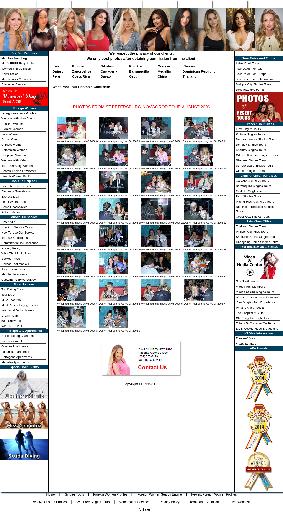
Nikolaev (107, 66)
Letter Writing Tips (13, 201)
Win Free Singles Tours (93, 502)
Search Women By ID (16, 176)
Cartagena (108, 71)
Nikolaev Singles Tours (251, 160)
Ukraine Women (12, 129)
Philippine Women (13, 155)
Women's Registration (16, 68)
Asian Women (10, 139)
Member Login (265, 4)
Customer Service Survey (18, 279)
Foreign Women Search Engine (159, 494)
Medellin (164, 71)
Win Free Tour (230, 4)
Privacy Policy (10, 248)
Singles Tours (53, 4)
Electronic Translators (16, 191)
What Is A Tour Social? (251, 307)
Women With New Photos (18, 118)
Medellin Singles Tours (251, 191)
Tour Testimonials (13, 269)
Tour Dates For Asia (249, 68)
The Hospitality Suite (250, 313)
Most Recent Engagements (19, 305)
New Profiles (159, 4)
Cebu (133, 76)
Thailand (190, 76)
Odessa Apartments (14, 346)
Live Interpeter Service (16, 186)
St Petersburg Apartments (18, 336)
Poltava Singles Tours (250, 134)
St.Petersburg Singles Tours (254, 165)
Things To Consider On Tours (255, 323)
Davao (105, 76)
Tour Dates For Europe (251, 74)
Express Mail (10, 196)
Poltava (78, 66)
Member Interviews (14, 274)
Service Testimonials (15, 264)
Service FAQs (10, 258)
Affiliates (145, 509)
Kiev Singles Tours (248, 129)
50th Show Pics (11, 321)
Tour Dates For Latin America (255, 79)
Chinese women (12, 144)
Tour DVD (8, 294)
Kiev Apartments (12, 341)
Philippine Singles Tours (252, 231)
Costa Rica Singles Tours (253, 216)
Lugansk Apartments (15, 351)
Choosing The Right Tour (252, 318)
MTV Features (11, 300)
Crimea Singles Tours (250, 171)
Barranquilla (139, 71)
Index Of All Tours (248, 63)
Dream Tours (10, 315)
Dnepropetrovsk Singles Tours (256, 139)
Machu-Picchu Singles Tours (255, 201)
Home (18, 4)
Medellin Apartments (15, 362)
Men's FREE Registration (18, 63)
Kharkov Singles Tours (251, 150)
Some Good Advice (14, 207)
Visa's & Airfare (246, 343)
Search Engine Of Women (19, 171)
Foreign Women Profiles (89, 4)
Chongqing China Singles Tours (257, 242)
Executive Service (13, 84)
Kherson (189, 66)
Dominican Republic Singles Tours (255, 209)
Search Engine (124, 4)
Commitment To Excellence (19, 243)
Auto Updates (10, 212)
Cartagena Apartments (16, 357)
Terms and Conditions (205, 502)
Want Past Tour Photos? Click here (81, 87)
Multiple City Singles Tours (253, 84)
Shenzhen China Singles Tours (256, 237)
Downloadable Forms (250, 89)
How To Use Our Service (18, 232)
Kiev (56, 66)
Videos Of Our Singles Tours (255, 292)
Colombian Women (14, 150)
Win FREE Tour (11, 326)
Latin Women (10, 134)
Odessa (163, 66)
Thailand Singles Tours (251, 226)
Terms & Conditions (14, 237)
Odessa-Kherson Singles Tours (257, 155)
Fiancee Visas (245, 338)
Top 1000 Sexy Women (17, 166)
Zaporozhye (81, 71)
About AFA (8, 222)
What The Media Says (16, 253)
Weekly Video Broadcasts (257, 328)
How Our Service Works (17, 227)
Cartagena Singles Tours (252, 180)
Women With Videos (15, 160)
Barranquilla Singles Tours (253, 186)
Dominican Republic (199, 71)
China (162, 76)
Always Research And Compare (257, 297)
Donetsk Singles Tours (251, 144)
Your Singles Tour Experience (255, 302)
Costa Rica (81, 76)
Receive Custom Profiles (49, 502)
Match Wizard (194, 4)
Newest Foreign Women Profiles (214, 494)
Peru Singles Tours (248, 196)
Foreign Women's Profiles (18, 113)
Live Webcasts (241, 502)
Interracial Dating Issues (17, 310)
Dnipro (57, 71)
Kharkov (136, 66)
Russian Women (12, 123)
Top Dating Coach (13, 289)
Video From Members (250, 286)
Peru (56, 76)
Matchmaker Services (16, 79)
